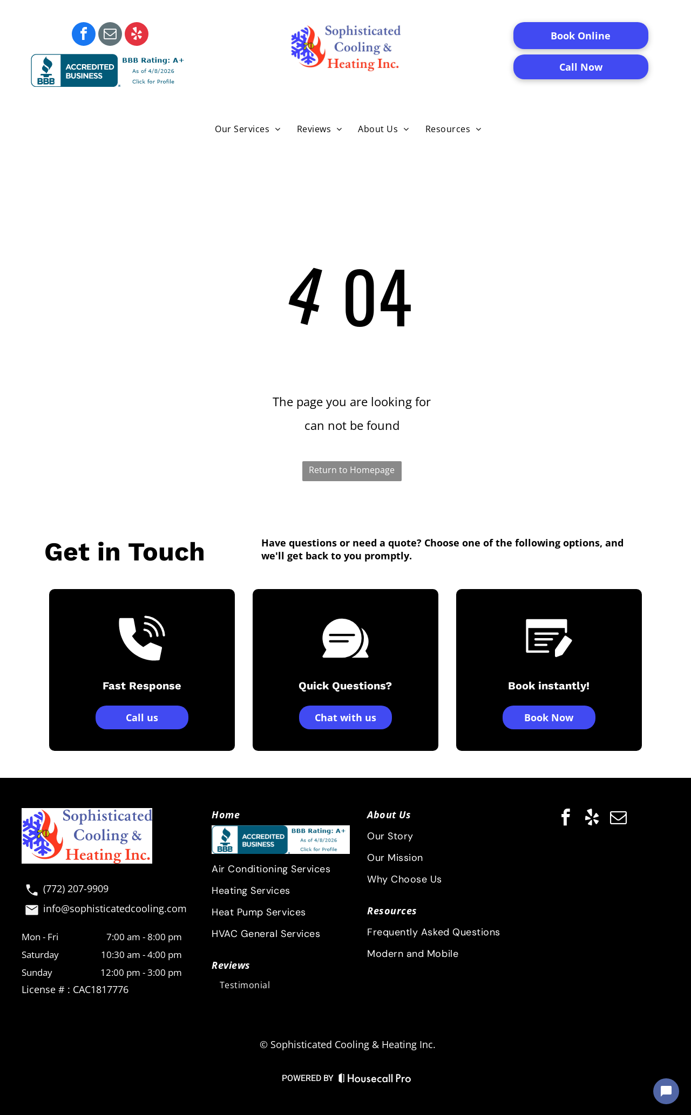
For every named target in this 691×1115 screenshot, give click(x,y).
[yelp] (136, 35)
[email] (110, 35)
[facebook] (84, 35)
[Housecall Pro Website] (374, 1080)
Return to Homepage (352, 470)
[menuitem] (247, 128)
